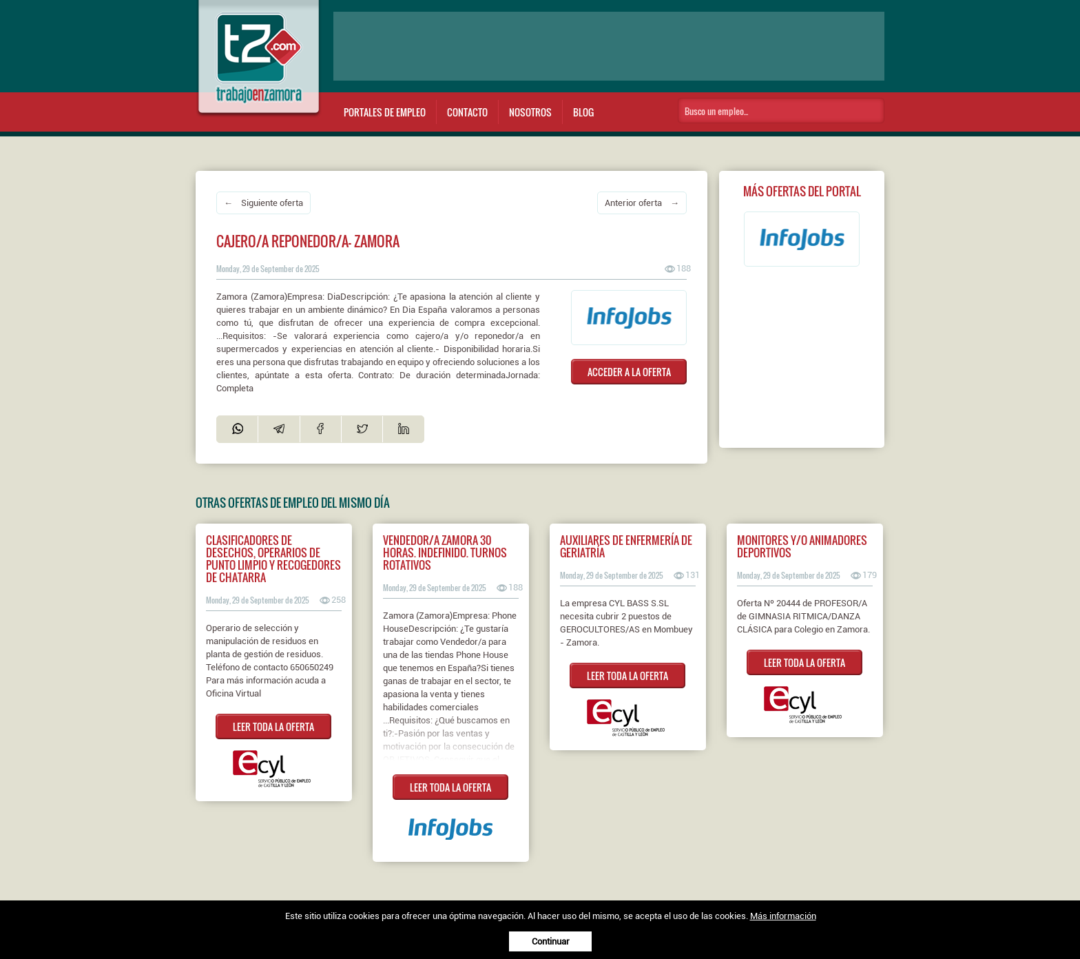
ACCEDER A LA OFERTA (629, 371)
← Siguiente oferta (263, 203)
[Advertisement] (608, 46)
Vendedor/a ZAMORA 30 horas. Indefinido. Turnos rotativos (445, 552)
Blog (583, 112)
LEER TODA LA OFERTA (273, 726)
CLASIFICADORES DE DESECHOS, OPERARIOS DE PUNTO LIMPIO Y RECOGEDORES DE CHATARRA (273, 559)
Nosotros (530, 112)
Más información (783, 916)
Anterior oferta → (642, 203)
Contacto (467, 112)
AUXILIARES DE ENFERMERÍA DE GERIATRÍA (626, 546)
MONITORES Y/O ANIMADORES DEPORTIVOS (802, 546)
